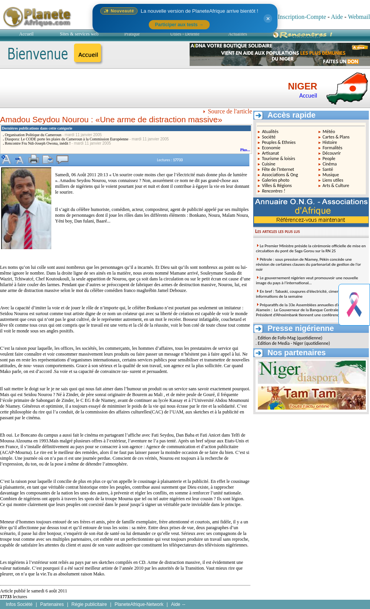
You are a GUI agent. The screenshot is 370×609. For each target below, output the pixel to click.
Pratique (132, 34)
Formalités (332, 147)
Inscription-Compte (302, 16)
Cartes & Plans (336, 137)
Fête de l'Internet (278, 169)
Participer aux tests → (179, 24)
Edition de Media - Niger (280, 343)
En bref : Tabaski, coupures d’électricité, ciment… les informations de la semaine (302, 294)
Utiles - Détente (185, 34)
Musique (331, 174)
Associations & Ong (280, 174)
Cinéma (330, 164)
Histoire (330, 142)
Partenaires (52, 604)
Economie (271, 147)
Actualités (237, 34)
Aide (337, 16)
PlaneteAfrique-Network (138, 604)
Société (269, 137)
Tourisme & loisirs (278, 158)
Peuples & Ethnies (279, 142)
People (329, 158)
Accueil (26, 34)
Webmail (359, 16)
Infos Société (19, 604)
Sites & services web (79, 34)
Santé (328, 169)
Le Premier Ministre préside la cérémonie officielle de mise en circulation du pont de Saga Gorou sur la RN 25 (311, 248)
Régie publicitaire (89, 604)
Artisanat (270, 153)
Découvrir (332, 153)
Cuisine (268, 164)
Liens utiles (333, 180)
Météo (329, 131)
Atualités (270, 131)
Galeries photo (275, 180)
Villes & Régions (277, 185)
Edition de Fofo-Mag (277, 338)
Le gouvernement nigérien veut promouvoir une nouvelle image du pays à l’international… (307, 280)
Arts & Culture (336, 185)
